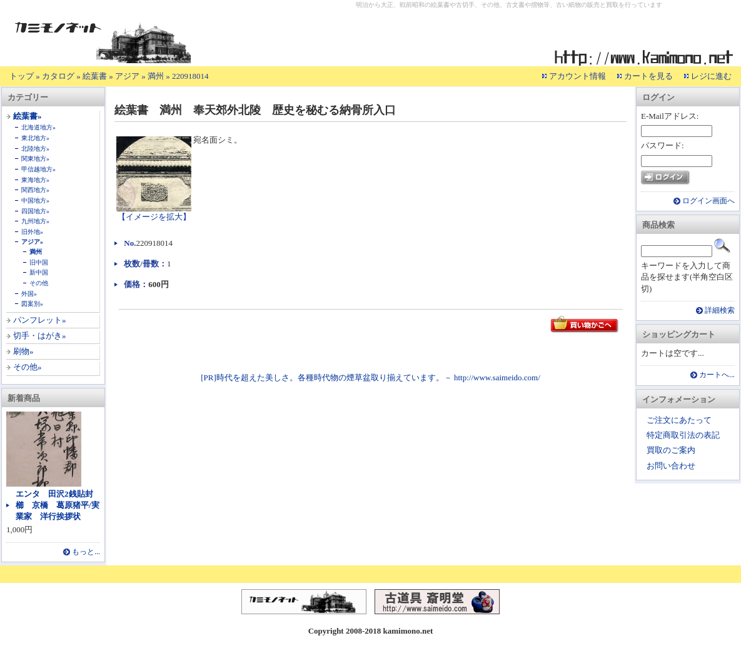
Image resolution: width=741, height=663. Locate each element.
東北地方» (35, 137)
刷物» (23, 351)
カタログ (58, 76)
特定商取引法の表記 (683, 435)
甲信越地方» (38, 169)
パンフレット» (39, 320)
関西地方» (35, 189)
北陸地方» (35, 148)
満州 (156, 76)
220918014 (190, 76)
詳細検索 (720, 310)
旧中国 (38, 262)
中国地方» (35, 200)
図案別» (32, 303)
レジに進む (711, 76)
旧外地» (32, 231)
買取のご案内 (671, 450)
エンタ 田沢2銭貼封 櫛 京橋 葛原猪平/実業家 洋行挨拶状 (58, 505)
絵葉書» (27, 116)
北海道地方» (38, 127)
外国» (29, 293)
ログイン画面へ (708, 201)
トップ (21, 76)
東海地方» (35, 179)
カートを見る (648, 76)
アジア (127, 76)
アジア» (32, 241)
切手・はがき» (39, 335)
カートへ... (717, 375)
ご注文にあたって (679, 420)
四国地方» (35, 211)
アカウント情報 (577, 76)
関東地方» (35, 158)
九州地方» (35, 221)
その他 (38, 283)
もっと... (86, 552)
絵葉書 (95, 76)
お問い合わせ (671, 465)
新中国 (38, 272)
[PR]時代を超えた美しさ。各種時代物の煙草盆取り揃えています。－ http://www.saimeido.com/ (370, 377)
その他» (27, 367)
